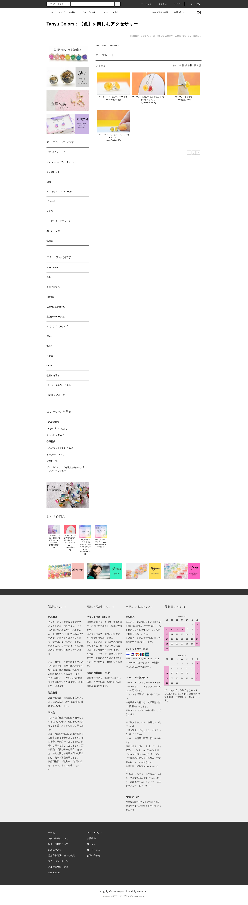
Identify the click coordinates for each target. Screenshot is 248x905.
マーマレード (114, 45)
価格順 (188, 65)
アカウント (144, 4)
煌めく (104, 45)
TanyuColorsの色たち (57, 428)
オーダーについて (55, 454)
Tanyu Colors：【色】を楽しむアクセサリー (92, 24)
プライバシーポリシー (59, 861)
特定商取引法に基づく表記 (61, 855)
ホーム (50, 12)
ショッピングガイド (56, 435)
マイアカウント (94, 832)
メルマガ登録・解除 (157, 12)
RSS (50, 872)
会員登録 (161, 4)
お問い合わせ (177, 12)
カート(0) (193, 4)
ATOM (57, 872)
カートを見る (93, 849)
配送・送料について (58, 844)
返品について (54, 849)
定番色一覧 (52, 461)
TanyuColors (52, 422)
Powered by (124, 897)
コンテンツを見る (108, 12)
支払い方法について (58, 838)
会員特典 (50, 441)
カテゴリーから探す (65, 12)
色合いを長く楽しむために (59, 448)
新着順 (197, 65)
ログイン (176, 4)
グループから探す (87, 12)
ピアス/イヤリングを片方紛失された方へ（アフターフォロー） (66, 469)
